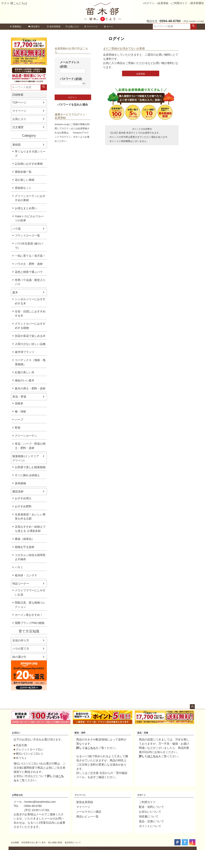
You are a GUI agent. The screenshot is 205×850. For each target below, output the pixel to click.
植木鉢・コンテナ (26, 575)
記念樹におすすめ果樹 (29, 163)
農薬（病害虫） (24, 539)
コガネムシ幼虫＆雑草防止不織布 (30, 557)
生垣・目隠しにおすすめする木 (30, 313)
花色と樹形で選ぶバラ (29, 272)
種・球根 (20, 411)
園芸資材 (18, 491)
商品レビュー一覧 (87, 816)
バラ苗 (16, 228)
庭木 (15, 292)
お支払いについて (150, 811)
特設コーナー (20, 583)
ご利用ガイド (179, 3)
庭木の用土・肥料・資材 (30, 388)
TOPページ (19, 102)
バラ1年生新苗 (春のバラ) (29, 245)
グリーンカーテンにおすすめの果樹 (30, 198)
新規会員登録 (84, 802)
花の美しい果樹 (24, 179)
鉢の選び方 (19, 656)
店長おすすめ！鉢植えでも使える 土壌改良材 (30, 528)
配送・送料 (80, 732)
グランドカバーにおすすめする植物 (30, 325)
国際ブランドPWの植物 (29, 623)
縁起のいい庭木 (24, 380)
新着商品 (15, 26)
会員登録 (163, 3)
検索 (193, 26)
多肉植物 (20, 483)
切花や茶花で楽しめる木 (30, 336)
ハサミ (19, 567)
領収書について (148, 816)
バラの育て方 (20, 648)
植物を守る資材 (24, 547)
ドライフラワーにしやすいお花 (30, 592)
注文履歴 (18, 127)
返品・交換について (151, 821)
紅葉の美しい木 (24, 372)
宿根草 (19, 403)
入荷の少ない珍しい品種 (30, 344)
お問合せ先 (17, 795)
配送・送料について (151, 806)
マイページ (91, 26)
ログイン (149, 3)
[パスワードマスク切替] (83, 83)
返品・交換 (142, 732)
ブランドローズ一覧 (27, 235)
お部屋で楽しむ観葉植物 (30, 467)
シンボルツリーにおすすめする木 (30, 301)
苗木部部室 (53, 26)
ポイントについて (150, 826)
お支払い (16, 732)
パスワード (71, 78)
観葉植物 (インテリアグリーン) (25, 458)
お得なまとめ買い (26, 208)
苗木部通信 (197, 3)
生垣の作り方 (20, 640)
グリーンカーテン (26, 435)
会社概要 (15, 842)
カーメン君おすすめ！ (29, 614)
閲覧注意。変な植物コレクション (30, 604)
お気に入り (72, 26)
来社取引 (34, 26)
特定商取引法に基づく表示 (34, 842)
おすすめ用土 (23, 498)
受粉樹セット (23, 188)
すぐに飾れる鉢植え (27, 475)
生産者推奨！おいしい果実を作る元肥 (30, 516)
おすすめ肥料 (23, 506)
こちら (91, 747)
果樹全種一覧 (23, 171)
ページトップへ (192, 706)
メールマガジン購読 (88, 811)
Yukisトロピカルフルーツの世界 (29, 218)
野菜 (17, 427)
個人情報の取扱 (55, 842)
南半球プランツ (24, 352)
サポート (141, 795)
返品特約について (73, 842)
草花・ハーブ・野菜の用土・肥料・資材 (30, 446)
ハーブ (19, 419)
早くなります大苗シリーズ (30, 153)
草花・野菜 (19, 396)
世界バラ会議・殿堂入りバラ (30, 282)
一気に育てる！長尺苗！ (30, 255)
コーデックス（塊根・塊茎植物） (30, 362)
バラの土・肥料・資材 (29, 263)
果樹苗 (16, 144)
